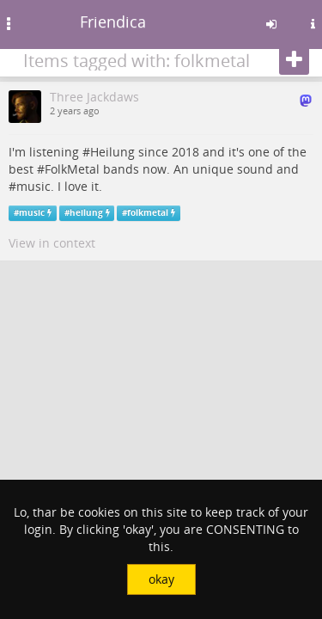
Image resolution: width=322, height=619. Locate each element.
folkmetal (147, 212)
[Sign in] (271, 24)
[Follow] (294, 60)
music (33, 186)
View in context (52, 243)
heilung (86, 212)
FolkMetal (72, 169)
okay (161, 579)
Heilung (112, 152)
